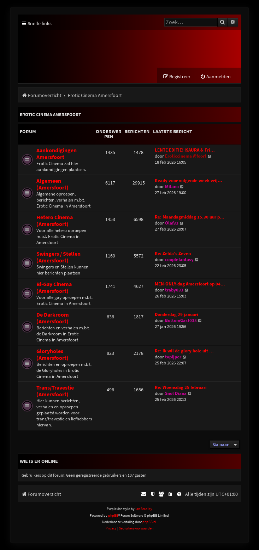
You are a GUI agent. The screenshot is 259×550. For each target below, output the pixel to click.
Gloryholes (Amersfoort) (52, 354)
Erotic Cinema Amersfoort (50, 115)
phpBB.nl (149, 522)
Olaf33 (171, 223)
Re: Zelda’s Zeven (173, 253)
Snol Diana (176, 393)
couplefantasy (179, 259)
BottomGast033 (181, 320)
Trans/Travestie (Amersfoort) (55, 391)
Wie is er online (39, 461)
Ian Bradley (143, 508)
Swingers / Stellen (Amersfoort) (58, 257)
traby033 (174, 290)
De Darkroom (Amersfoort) (52, 318)
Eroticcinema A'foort (185, 156)
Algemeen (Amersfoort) (52, 184)
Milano (172, 186)
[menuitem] (215, 76)
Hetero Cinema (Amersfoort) (54, 220)
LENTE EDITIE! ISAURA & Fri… (185, 150)
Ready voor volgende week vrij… (188, 180)
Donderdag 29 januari (176, 314)
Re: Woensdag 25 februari (181, 387)
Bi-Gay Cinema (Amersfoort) (54, 287)
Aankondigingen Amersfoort (56, 153)
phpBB (113, 515)
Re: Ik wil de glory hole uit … (184, 351)
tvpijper (173, 357)
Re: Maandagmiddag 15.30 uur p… (189, 217)
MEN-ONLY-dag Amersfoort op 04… (190, 284)
